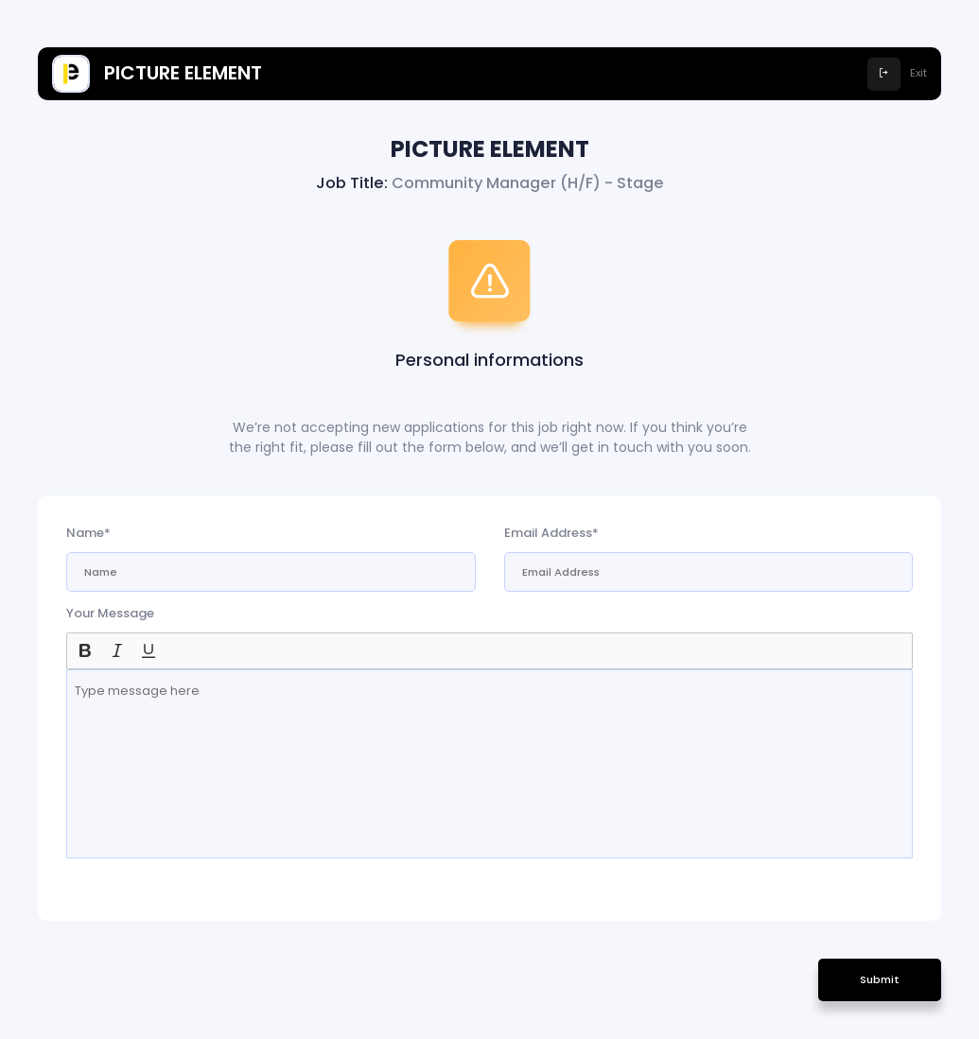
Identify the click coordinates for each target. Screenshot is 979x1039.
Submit (880, 979)
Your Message (110, 613)
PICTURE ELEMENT (157, 74)
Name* (88, 533)
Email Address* (551, 533)
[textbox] (489, 763)
